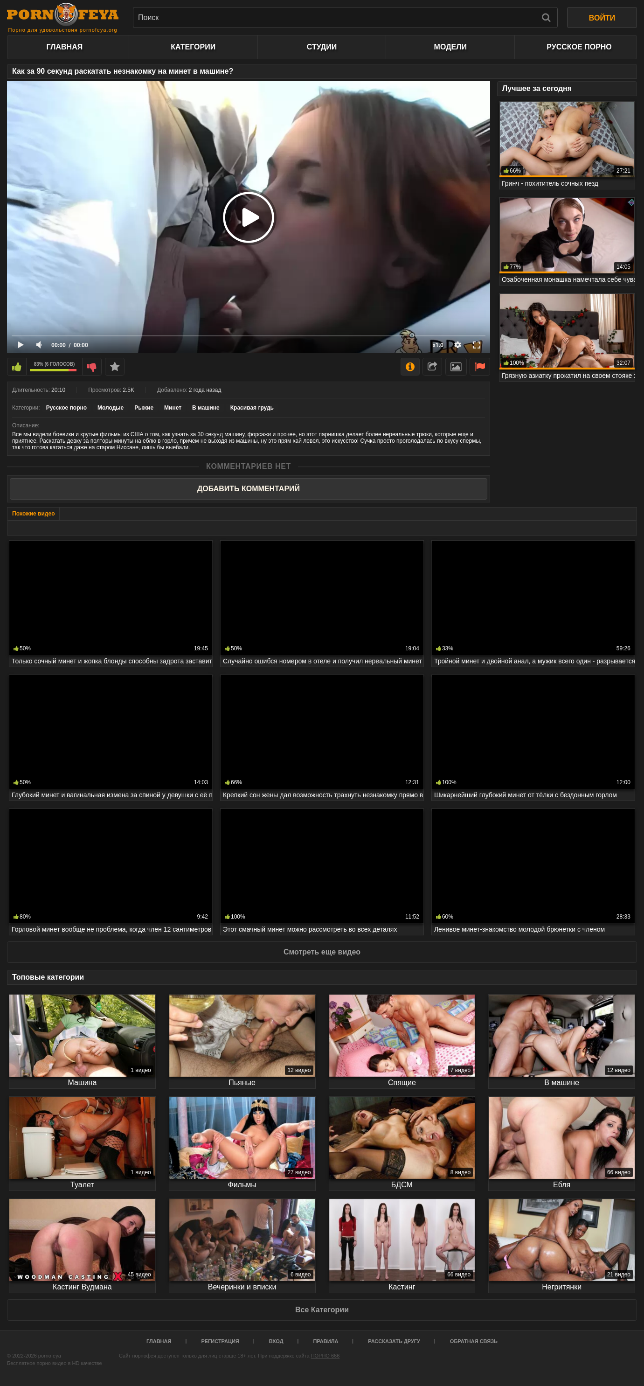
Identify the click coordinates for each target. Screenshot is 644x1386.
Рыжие (143, 407)
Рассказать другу (394, 1341)
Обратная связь (474, 1341)
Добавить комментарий (248, 489)
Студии (322, 47)
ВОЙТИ (602, 18)
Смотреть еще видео (322, 952)
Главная (65, 47)
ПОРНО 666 (325, 1355)
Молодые (110, 407)
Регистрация (220, 1341)
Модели (450, 47)
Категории (193, 47)
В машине (206, 407)
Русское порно (579, 47)
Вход (276, 1341)
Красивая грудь (252, 407)
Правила (326, 1341)
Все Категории (322, 1310)
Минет (172, 407)
